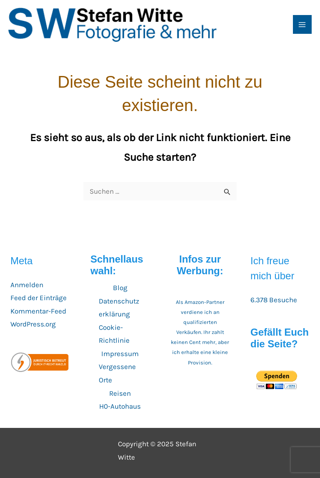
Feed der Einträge (38, 297)
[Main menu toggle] (302, 24)
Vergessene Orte (117, 373)
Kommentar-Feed (38, 311)
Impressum (120, 353)
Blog (120, 287)
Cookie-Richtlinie (114, 334)
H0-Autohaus (120, 406)
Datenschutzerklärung (119, 308)
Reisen (120, 393)
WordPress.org (33, 324)
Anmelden (26, 285)
